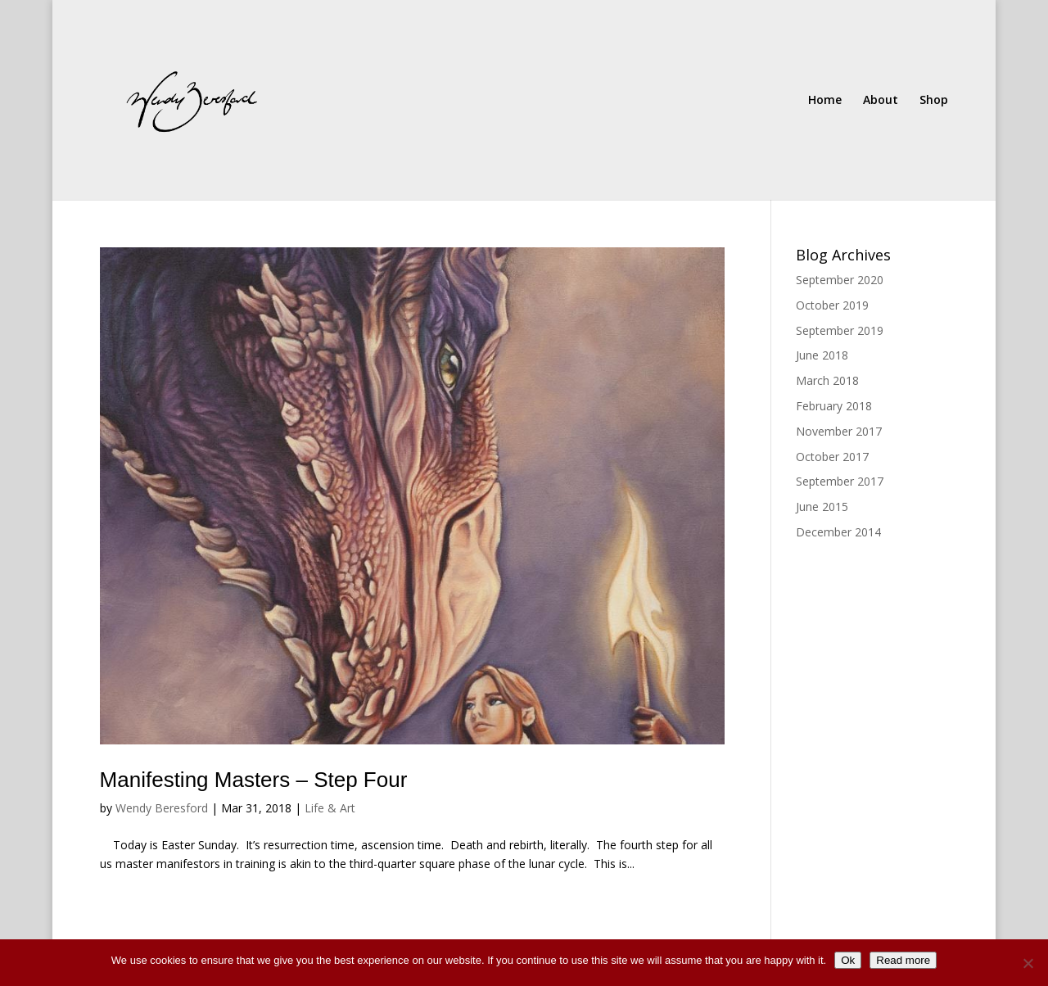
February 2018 (834, 406)
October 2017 (832, 456)
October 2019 (832, 305)
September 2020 (839, 279)
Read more (903, 960)
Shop (933, 100)
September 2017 (839, 481)
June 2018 (822, 355)
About (880, 100)
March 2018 (827, 380)
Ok (848, 960)
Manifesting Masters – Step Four (254, 779)
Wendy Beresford (161, 808)
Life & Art (330, 808)
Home (825, 100)
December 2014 (838, 532)
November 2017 (839, 431)
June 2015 (822, 506)
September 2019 (839, 330)
